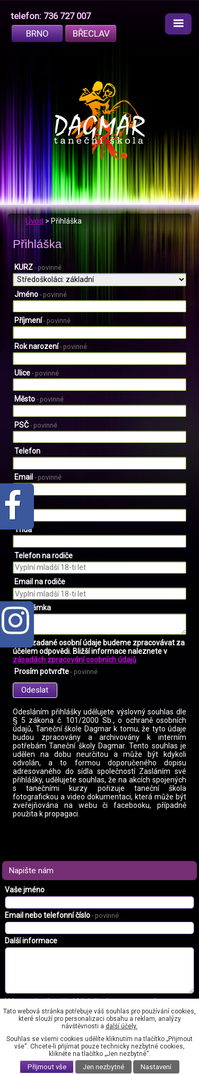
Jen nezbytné (103, 1067)
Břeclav (91, 33)
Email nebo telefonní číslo (62, 915)
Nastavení (156, 1067)
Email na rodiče (39, 581)
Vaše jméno (25, 889)
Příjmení (42, 320)
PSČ (35, 425)
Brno (37, 33)
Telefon (27, 451)
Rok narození (50, 346)
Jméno (40, 294)
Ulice (36, 373)
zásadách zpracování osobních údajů (74, 659)
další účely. (121, 1026)
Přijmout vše (47, 1067)
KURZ (38, 267)
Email (38, 477)
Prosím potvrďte (56, 671)
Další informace (31, 940)
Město (39, 399)
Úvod (34, 221)
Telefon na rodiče (43, 555)
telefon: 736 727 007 (51, 16)
